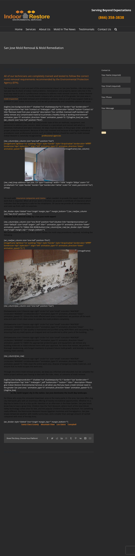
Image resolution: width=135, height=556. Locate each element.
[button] (115, 29)
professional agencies (51, 135)
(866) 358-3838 (111, 17)
